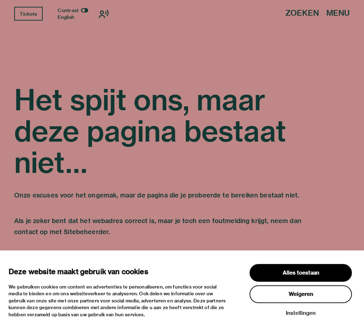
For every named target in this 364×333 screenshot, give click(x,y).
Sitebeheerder (86, 232)
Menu (338, 13)
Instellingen (301, 313)
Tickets (28, 14)
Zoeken (302, 13)
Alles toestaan (301, 272)
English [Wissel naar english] (66, 17)
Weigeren (301, 294)
